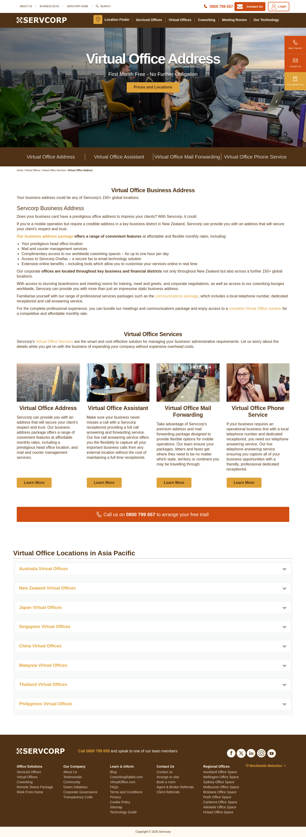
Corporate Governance (80, 792)
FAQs (114, 787)
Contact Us (295, 61)
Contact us (165, 772)
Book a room (166, 782)
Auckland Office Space (220, 772)
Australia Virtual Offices (43, 568)
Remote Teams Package (35, 787)
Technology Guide (123, 812)
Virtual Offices (180, 20)
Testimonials (72, 777)
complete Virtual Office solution (255, 308)
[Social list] (231, 752)
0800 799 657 (295, 42)
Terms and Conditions (126, 792)
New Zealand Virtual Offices (47, 588)
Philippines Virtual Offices (45, 703)
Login (278, 7)
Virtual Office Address (51, 156)
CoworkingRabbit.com (126, 777)
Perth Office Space (217, 797)
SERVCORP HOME (77, 6)
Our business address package (45, 236)
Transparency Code (78, 797)
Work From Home (30, 792)
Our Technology (266, 20)
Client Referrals (168, 792)
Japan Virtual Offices (40, 607)
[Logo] (42, 20)
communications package (176, 296)
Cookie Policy (120, 802)
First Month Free (295, 79)
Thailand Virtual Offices (43, 684)
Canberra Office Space (220, 802)
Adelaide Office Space (219, 807)
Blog (113, 772)
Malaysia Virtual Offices (43, 665)
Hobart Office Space (218, 812)
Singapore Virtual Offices (45, 626)
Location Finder (117, 20)
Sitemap (116, 807)
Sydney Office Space (218, 782)
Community (71, 782)
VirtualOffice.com (122, 782)
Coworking (206, 20)
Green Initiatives (75, 787)
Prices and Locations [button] (153, 87)
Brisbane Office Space (219, 792)
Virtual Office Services (54, 341)
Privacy (115, 797)
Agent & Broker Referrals (175, 787)
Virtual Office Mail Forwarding (187, 156)
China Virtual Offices (40, 646)
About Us (26, 6)
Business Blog (49, 6)
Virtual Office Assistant (119, 156)
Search (105, 6)
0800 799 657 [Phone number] (221, 7)
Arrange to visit (168, 777)
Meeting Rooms (234, 20)
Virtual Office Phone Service (255, 156)
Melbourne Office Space (221, 787)
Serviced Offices (149, 20)
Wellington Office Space (221, 777)
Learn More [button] (34, 483)
